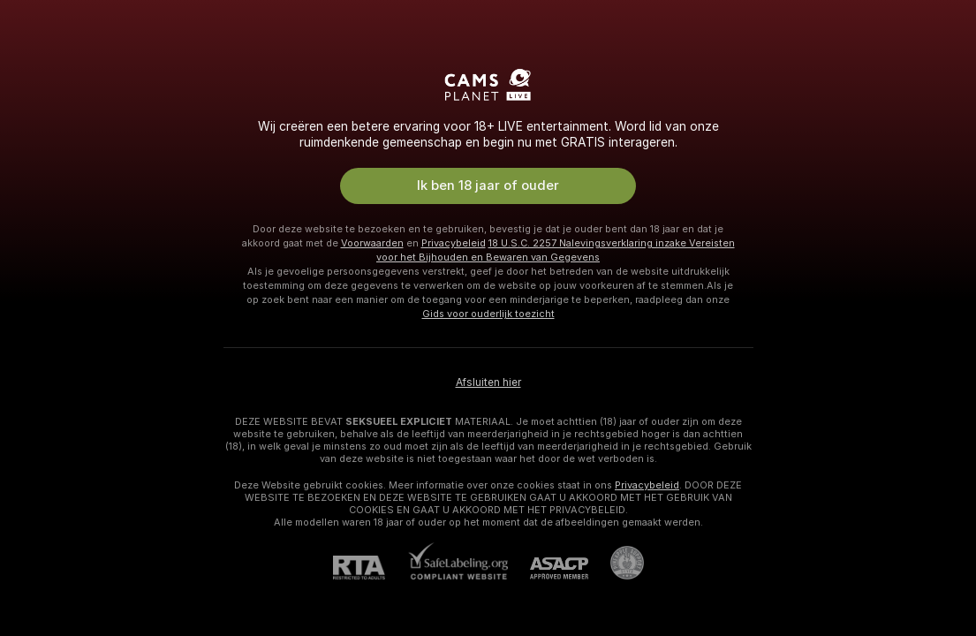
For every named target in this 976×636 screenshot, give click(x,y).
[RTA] (370, 567)
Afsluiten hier (488, 382)
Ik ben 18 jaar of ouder (488, 185)
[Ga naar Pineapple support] (616, 562)
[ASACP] (548, 568)
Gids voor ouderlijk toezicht (488, 313)
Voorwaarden (372, 243)
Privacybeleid (453, 243)
